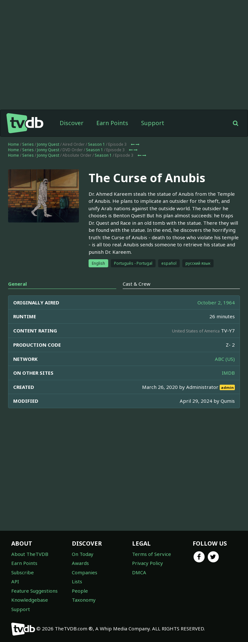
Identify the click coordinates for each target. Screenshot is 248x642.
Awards (80, 563)
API (15, 581)
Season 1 (96, 144)
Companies (84, 572)
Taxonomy (84, 600)
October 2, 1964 (216, 302)
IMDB (228, 373)
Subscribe (22, 572)
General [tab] (17, 284)
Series (28, 144)
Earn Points (112, 123)
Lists (77, 581)
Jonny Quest (48, 144)
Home (13, 144)
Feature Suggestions (34, 591)
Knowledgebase (29, 600)
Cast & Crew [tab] (136, 284)
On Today (82, 554)
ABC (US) (225, 359)
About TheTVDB (29, 554)
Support (152, 123)
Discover (71, 123)
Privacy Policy (147, 563)
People (80, 591)
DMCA (139, 572)
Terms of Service (151, 554)
